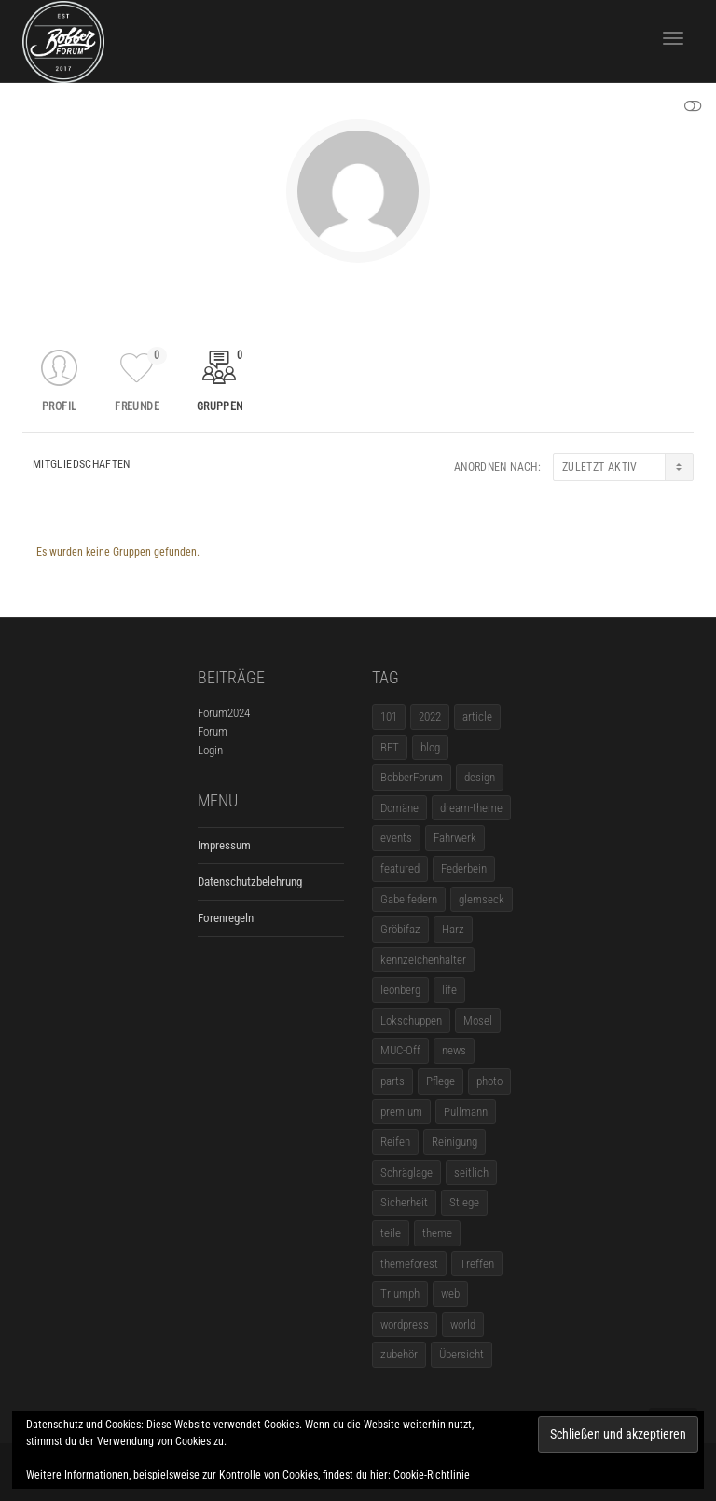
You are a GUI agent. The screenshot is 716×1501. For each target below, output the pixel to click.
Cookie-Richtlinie (431, 1474)
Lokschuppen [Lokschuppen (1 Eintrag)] (411, 1020)
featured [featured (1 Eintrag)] (400, 868)
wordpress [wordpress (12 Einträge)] (404, 1324)
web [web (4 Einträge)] (450, 1294)
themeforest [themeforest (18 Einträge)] (409, 1264)
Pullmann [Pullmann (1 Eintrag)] (466, 1112)
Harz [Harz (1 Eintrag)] (453, 929)
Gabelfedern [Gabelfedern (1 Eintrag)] (408, 899)
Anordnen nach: (497, 467)
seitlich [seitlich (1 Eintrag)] (471, 1172)
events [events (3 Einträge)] (396, 838)
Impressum (224, 845)
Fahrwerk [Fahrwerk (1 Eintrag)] (455, 838)
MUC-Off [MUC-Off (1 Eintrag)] (400, 1050)
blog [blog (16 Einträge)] (430, 747)
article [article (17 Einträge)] (477, 716)
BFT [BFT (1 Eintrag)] (389, 747)
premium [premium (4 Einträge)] (401, 1112)
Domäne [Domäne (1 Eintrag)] (399, 808)
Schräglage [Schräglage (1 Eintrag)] (406, 1172)
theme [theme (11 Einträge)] (437, 1233)
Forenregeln (226, 918)
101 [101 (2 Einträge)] (388, 716)
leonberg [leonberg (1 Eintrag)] (400, 990)
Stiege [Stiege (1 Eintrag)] (464, 1202)
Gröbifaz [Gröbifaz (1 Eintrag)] (400, 929)
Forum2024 (224, 713)
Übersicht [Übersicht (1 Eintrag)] (461, 1354)
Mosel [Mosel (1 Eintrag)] (477, 1020)
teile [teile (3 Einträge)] (390, 1233)
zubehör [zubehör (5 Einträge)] (399, 1354)
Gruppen (223, 380)
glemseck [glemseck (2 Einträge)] (481, 899)
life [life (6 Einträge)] (449, 990)
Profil (59, 406)
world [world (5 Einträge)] (462, 1324)
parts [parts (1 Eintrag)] (392, 1081)
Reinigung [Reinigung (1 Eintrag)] (454, 1142)
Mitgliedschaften (82, 464)
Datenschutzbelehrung (250, 881)
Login (210, 750)
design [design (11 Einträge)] (479, 777)
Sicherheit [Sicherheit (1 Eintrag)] (404, 1202)
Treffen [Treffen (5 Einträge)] (477, 1264)
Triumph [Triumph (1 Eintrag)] (400, 1294)
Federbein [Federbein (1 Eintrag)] (464, 868)
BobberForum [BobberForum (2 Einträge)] (411, 777)
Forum (212, 731)
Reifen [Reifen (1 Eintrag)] (395, 1142)
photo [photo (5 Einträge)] (489, 1081)
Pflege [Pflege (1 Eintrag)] (440, 1081)
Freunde (140, 380)
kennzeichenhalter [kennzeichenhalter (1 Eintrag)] (423, 960)
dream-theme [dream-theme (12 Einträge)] (471, 808)
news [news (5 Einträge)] (454, 1050)
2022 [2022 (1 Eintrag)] (430, 716)
